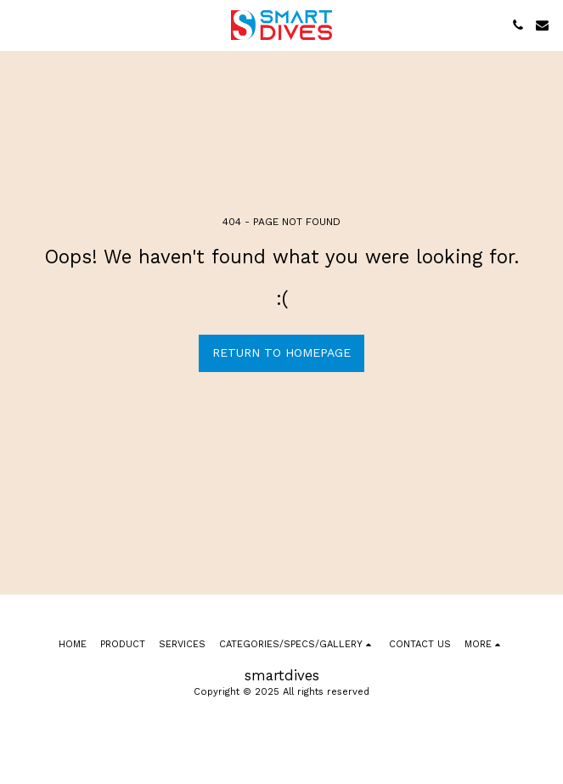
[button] (18, 24)
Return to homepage (281, 352)
